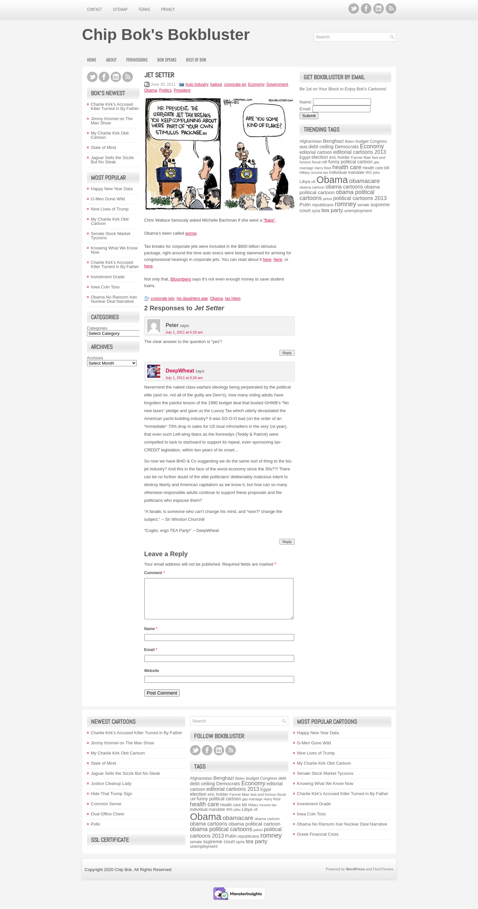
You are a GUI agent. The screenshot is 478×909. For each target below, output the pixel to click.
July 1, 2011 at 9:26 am (184, 378)
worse (191, 233)
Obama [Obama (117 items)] (332, 179)
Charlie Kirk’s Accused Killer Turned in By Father (115, 106)
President (182, 90)
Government (277, 84)
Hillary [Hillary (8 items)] (305, 172)
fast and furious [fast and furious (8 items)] (263, 802)
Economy (256, 84)
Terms (144, 9)
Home (91, 59)
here (267, 259)
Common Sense (106, 811)
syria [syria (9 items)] (316, 211)
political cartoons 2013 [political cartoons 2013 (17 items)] (359, 198)
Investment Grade (108, 276)
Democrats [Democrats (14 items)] (347, 146)
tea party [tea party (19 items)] (332, 210)
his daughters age (192, 298)
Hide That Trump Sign (111, 801)
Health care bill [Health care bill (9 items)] (376, 168)
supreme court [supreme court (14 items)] (219, 849)
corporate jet (235, 84)
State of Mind (103, 147)
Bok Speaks (166, 59)
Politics (165, 90)
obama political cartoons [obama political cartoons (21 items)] (221, 837)
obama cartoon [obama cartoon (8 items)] (312, 187)
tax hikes (232, 298)
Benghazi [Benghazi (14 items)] (333, 141)
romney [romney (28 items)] (345, 204)
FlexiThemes (383, 877)
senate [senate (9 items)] (363, 205)
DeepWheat (180, 371)
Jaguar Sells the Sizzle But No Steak (112, 159)
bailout (216, 84)
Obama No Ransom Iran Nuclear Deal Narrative (114, 299)
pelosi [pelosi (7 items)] (327, 199)
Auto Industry (197, 84)
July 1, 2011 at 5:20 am (184, 332)
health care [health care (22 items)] (347, 167)
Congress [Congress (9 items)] (378, 141)
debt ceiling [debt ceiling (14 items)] (321, 146)
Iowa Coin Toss (105, 286)
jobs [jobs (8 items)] (376, 172)
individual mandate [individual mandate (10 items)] (346, 172)
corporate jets (163, 298)
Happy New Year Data (112, 188)
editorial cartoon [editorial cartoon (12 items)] (316, 152)
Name (151, 636)
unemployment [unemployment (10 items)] (358, 210)
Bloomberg (180, 279)
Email (150, 657)
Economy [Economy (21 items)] (372, 146)
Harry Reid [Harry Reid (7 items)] (322, 168)
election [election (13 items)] (319, 157)
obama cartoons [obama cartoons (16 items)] (344, 187)
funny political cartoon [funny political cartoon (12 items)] (350, 161)
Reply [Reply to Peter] (287, 353)
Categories (97, 328)
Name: (306, 102)
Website (151, 678)
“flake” (269, 220)
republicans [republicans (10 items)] (323, 204)
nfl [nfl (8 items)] (313, 182)
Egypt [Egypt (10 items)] (305, 157)
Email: (305, 108)
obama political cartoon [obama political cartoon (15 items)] (254, 831)
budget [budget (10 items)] (362, 141)
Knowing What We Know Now (114, 250)
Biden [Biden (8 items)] (349, 141)
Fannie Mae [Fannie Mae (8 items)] (361, 157)
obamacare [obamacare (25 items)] (364, 180)
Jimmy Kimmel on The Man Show (112, 120)
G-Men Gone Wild (108, 198)
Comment (154, 573)
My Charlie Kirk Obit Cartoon (110, 135)
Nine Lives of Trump (110, 209)
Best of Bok (196, 59)
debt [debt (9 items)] (304, 147)
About (111, 59)
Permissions (137, 59)
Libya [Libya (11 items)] (305, 181)
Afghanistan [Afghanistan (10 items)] (311, 141)
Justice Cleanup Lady (111, 791)
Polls (95, 831)
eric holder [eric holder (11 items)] (339, 157)
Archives (95, 357)
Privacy (168, 9)
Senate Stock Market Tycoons (111, 235)
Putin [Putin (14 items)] (305, 204)
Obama (150, 90)
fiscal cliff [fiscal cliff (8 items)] (319, 162)
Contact (94, 9)
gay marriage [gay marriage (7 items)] (252, 807)
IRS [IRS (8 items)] (368, 172)
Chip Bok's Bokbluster (166, 34)
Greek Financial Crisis (318, 842)
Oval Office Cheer (108, 821)
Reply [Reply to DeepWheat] (287, 542)
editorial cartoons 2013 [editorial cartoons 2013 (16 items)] (359, 152)
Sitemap (120, 9)
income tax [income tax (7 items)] (319, 172)
